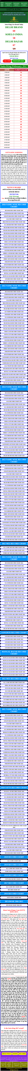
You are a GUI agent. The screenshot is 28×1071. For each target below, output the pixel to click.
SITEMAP (15, 1053)
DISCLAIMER (22, 1053)
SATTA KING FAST (2, 4)
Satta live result (17, 1059)
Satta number (24, 1059)
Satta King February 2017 (14, 66)
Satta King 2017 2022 (18, 1058)
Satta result (10, 1058)
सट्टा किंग (9, 978)
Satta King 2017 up (10, 1059)
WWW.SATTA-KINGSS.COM (14, 15)
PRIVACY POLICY (6, 1053)
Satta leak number (13, 1060)
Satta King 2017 (13, 915)
